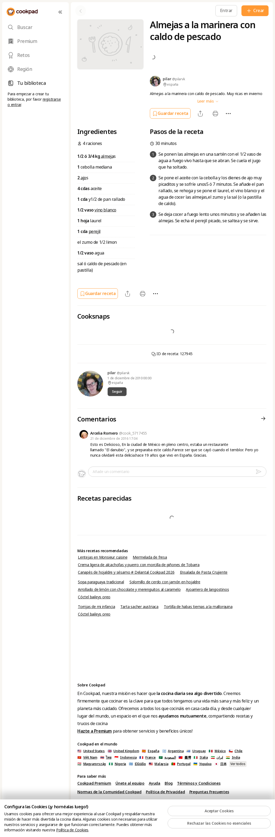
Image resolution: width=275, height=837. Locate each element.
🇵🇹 (181, 764)
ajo (83, 178)
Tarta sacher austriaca (139, 606)
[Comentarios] (263, 419)
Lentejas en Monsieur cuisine (102, 557)
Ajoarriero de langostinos (207, 589)
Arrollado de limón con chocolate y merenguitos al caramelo (129, 589)
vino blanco (105, 210)
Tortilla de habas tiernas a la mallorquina (198, 606)
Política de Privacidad (165, 792)
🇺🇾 (196, 751)
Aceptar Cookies (219, 811)
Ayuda (154, 783)
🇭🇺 (91, 764)
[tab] (35, 27)
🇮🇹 (201, 757)
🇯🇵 (220, 764)
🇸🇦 (167, 757)
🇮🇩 (125, 757)
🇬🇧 (123, 751)
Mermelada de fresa (150, 557)
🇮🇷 (217, 757)
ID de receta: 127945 (172, 353)
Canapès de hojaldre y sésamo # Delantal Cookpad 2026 (126, 572)
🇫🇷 (147, 757)
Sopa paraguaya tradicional (101, 582)
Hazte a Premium (94, 731)
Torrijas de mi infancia (96, 606)
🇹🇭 (105, 757)
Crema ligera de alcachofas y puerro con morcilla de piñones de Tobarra (139, 564)
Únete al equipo (129, 783)
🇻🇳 (87, 757)
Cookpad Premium (94, 783)
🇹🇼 (185, 757)
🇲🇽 (217, 751)
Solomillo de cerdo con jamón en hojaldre (164, 582)
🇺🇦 (202, 764)
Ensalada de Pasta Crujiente (204, 572)
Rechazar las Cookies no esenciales (219, 823)
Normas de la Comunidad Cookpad (109, 792)
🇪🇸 (150, 751)
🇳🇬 (117, 764)
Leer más (208, 101)
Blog (169, 783)
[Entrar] (226, 11)
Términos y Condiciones (198, 783)
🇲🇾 (158, 764)
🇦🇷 (173, 751)
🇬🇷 (137, 764)
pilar (112, 373)
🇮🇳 (233, 757)
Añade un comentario (111, 471)
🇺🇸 (91, 751)
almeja (107, 156)
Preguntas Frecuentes (209, 792)
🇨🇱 (236, 751)
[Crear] (255, 10)
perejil (95, 231)
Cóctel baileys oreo (94, 597)
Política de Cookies (72, 830)
